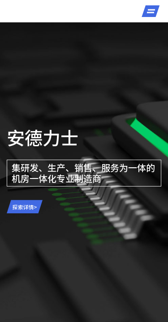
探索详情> (25, 207)
